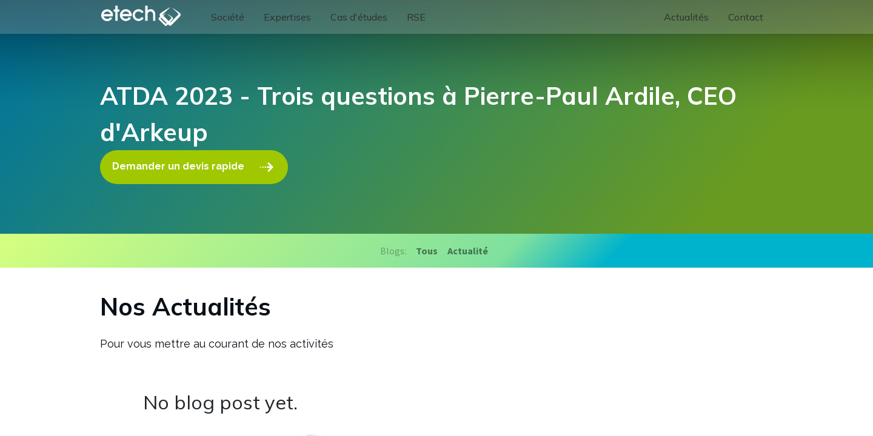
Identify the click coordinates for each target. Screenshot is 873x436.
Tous (427, 251)
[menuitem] (227, 17)
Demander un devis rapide (194, 167)
